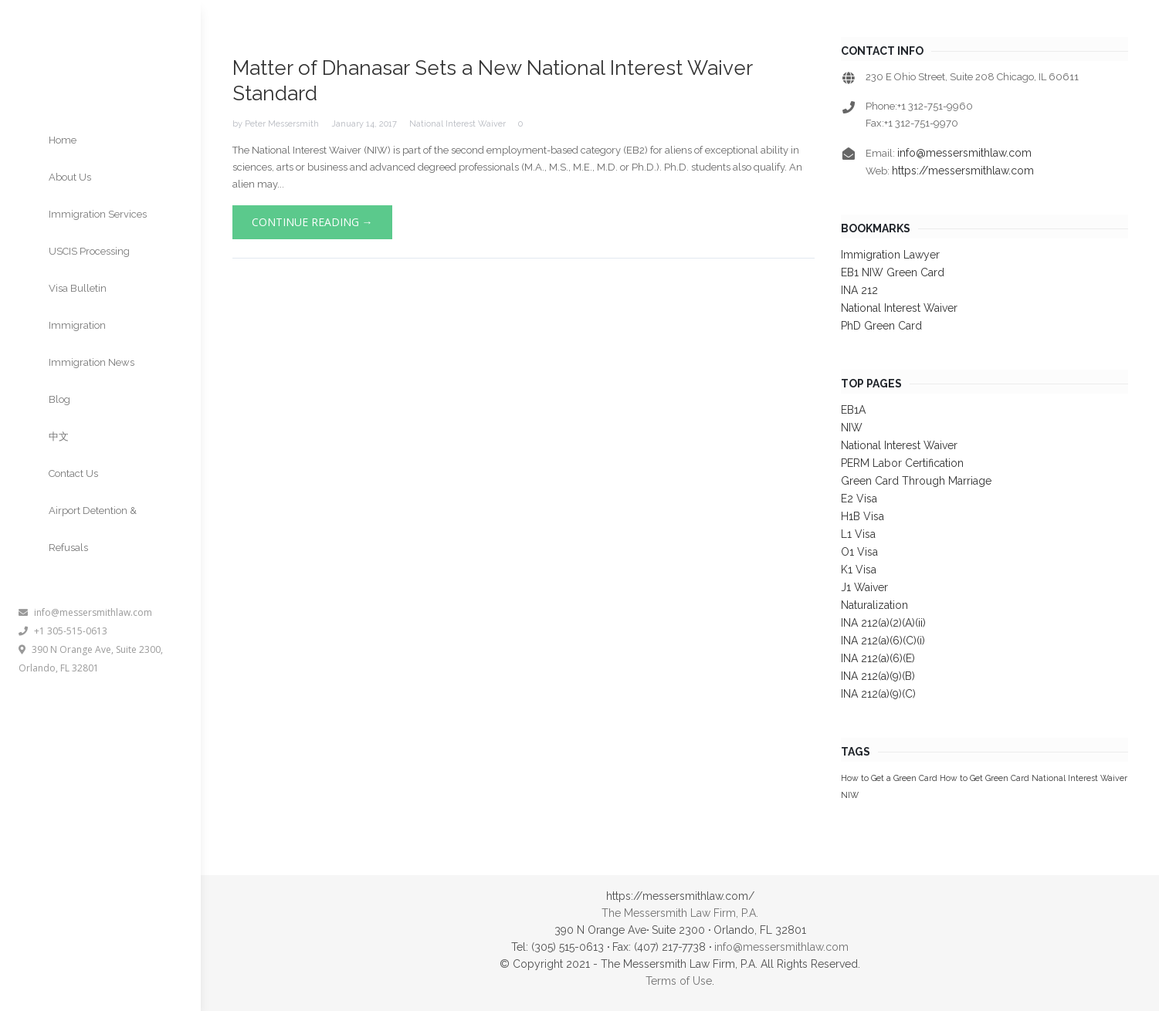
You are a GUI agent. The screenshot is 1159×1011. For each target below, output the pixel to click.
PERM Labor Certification (902, 463)
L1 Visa (858, 534)
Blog (59, 399)
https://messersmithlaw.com (963, 170)
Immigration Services (98, 214)
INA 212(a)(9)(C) (878, 694)
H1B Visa (862, 516)
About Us (70, 177)
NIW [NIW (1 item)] (850, 795)
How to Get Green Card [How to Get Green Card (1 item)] (984, 778)
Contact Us (73, 473)
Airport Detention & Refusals (93, 529)
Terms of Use (679, 981)
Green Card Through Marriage (916, 481)
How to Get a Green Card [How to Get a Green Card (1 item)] (889, 778)
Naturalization (874, 605)
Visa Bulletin (78, 288)
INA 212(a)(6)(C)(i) (883, 640)
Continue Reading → (312, 222)
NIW (851, 427)
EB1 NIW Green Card (892, 272)
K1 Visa (858, 569)
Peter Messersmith (282, 124)
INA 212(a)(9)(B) (878, 676)
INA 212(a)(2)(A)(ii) (883, 623)
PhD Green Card (881, 326)
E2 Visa (859, 498)
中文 (59, 436)
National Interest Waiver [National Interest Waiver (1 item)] (1079, 778)
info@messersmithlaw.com (85, 612)
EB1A (853, 410)
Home (62, 140)
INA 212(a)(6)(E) (878, 658)
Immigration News (91, 362)
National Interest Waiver (457, 124)
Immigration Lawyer (890, 255)
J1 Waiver (864, 587)
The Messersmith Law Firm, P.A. (680, 913)
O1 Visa (859, 552)
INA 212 (859, 290)
